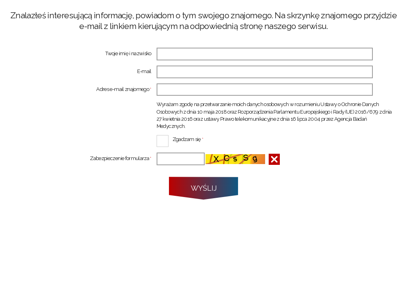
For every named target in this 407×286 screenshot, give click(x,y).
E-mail (144, 71)
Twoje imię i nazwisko (128, 53)
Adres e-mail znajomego (80, 89)
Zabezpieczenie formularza (80, 158)
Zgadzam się (180, 138)
